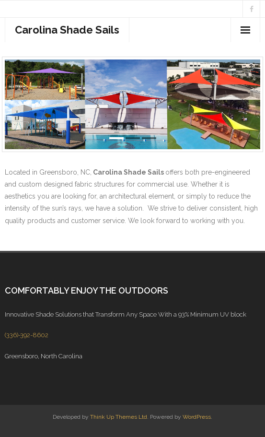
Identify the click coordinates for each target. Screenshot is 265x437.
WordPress (197, 416)
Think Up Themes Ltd (118, 416)
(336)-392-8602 (26, 335)
